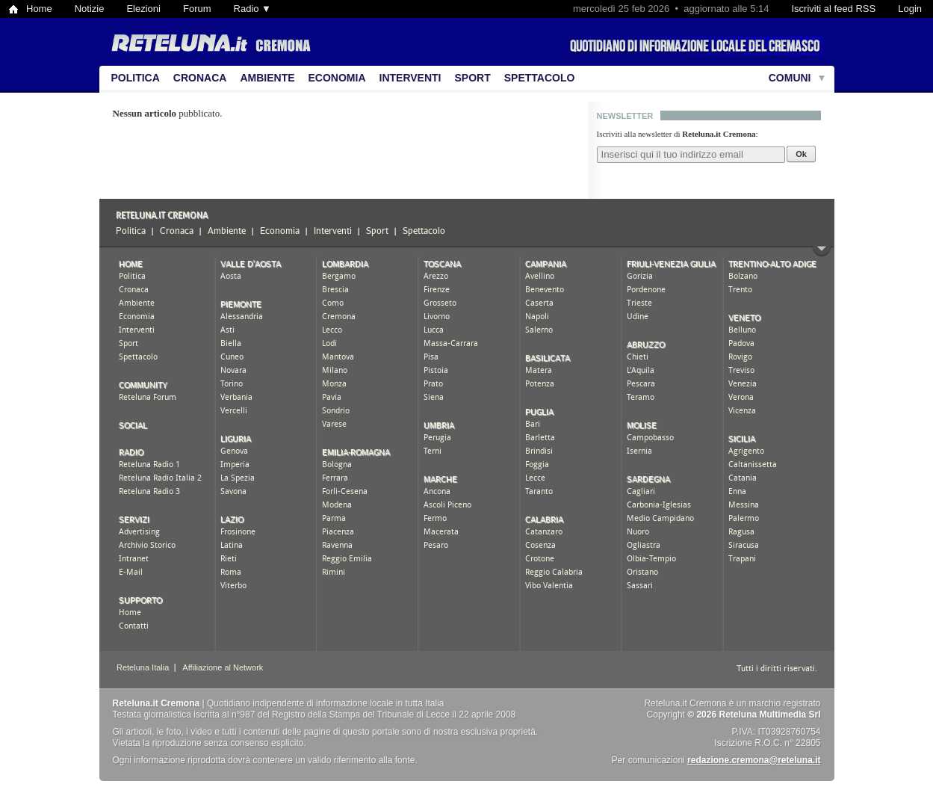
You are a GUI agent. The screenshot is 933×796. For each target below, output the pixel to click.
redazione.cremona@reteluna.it (753, 760)
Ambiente (267, 78)
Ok (801, 153)
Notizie (90, 8)
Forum (197, 8)
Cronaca (200, 78)
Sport (473, 78)
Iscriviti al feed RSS (833, 8)
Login (910, 8)
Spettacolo (539, 78)
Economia (337, 78)
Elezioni (143, 8)
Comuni (790, 78)
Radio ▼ (252, 8)
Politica (135, 78)
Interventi (410, 78)
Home (39, 8)
